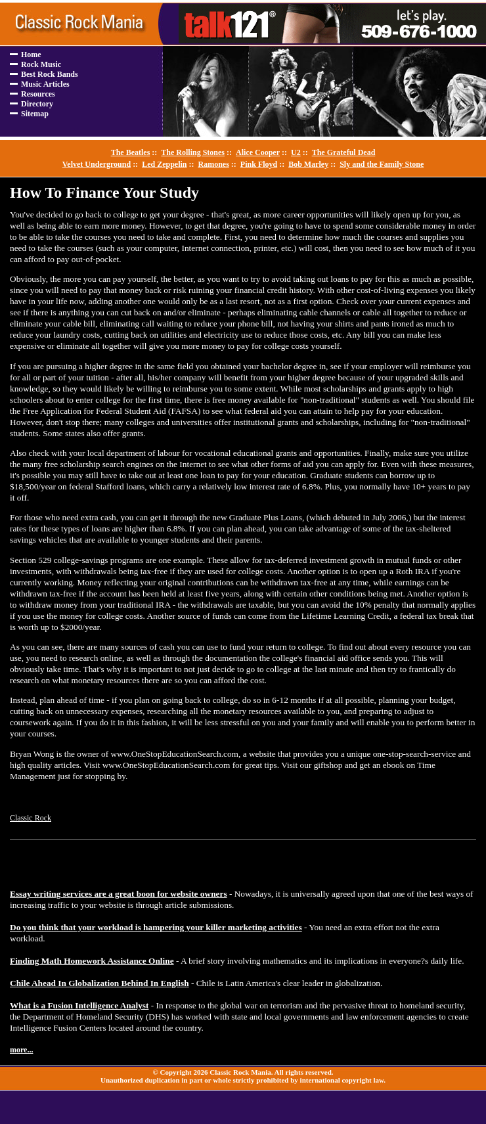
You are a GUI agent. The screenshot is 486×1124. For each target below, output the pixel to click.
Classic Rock (30, 817)
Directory (37, 103)
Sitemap (35, 113)
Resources (38, 94)
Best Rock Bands (49, 74)
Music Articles (45, 84)
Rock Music (41, 64)
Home (31, 54)
